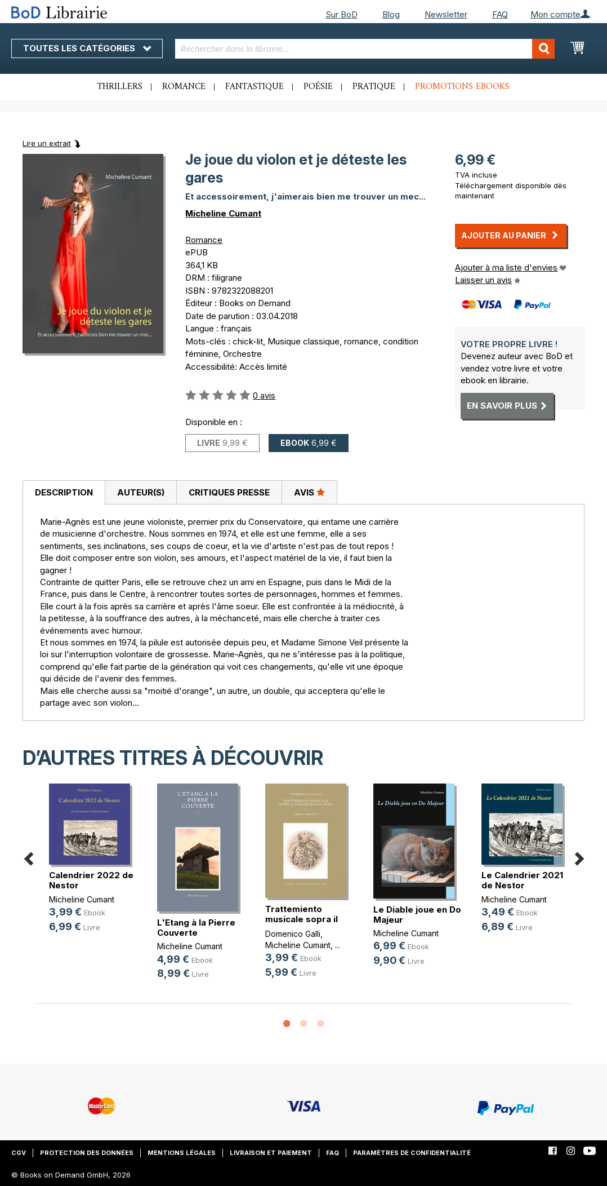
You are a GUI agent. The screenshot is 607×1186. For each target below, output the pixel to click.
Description (64, 492)
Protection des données (86, 1153)
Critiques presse (229, 492)
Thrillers (119, 87)
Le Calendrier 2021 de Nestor (522, 880)
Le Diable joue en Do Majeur (417, 914)
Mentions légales (182, 1153)
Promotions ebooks (462, 87)
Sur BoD (341, 14)
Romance (184, 87)
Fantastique (254, 87)
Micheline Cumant (223, 213)
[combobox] (365, 49)
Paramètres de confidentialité (412, 1153)
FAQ (500, 14)
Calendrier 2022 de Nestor (91, 880)
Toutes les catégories (87, 48)
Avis (309, 492)
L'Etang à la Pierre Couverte (196, 927)
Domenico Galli (292, 934)
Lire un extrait (47, 143)
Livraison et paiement (271, 1153)
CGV (18, 1153)
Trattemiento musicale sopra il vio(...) (301, 919)
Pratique (373, 87)
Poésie (318, 87)
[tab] (64, 492)
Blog (391, 14)
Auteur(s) (140, 492)
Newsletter (446, 14)
